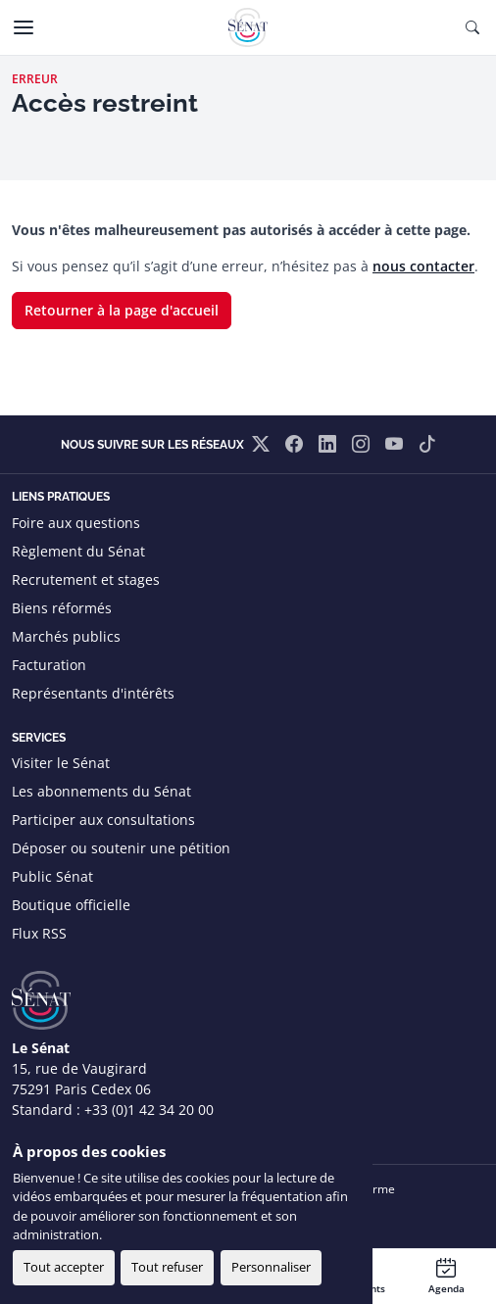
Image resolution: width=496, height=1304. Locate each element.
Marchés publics (66, 636)
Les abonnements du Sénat (101, 791)
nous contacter (423, 266)
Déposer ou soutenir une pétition (121, 848)
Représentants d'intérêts (93, 693)
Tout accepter (64, 1267)
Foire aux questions (76, 522)
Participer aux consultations (103, 819)
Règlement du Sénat (78, 551)
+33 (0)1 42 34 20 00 (149, 1109)
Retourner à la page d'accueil (122, 310)
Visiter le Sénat (61, 762)
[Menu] (23, 27)
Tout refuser (167, 1267)
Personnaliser (271, 1267)
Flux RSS (39, 933)
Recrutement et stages (86, 579)
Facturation (49, 664)
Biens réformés (62, 608)
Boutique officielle (71, 904)
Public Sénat (52, 876)
